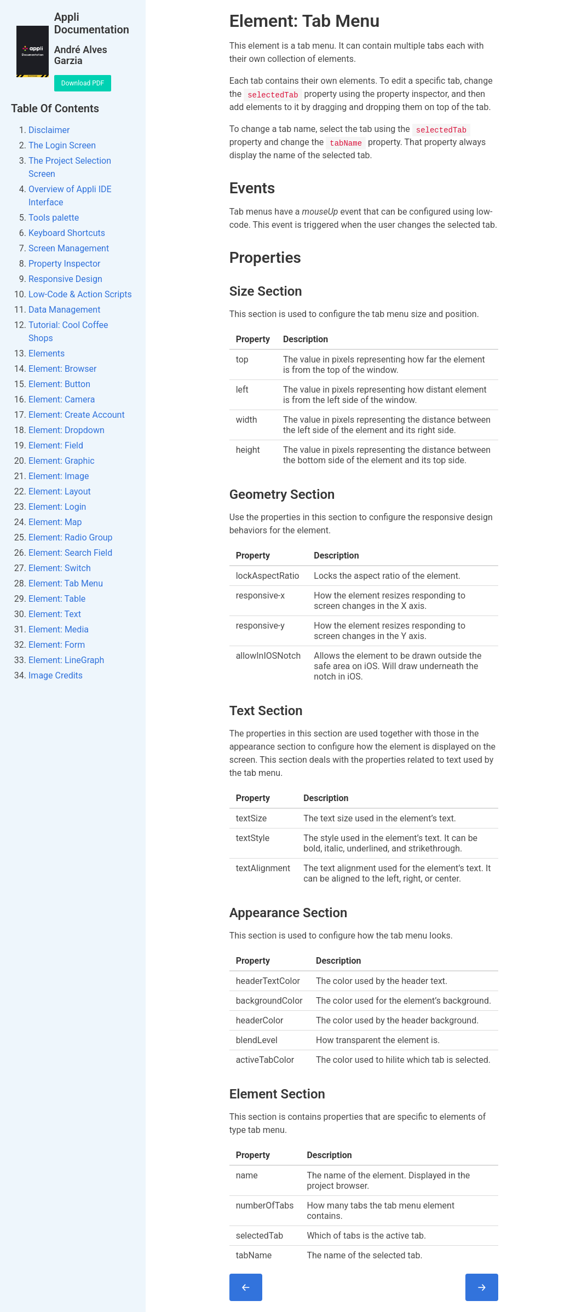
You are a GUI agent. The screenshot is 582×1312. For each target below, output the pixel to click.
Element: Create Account (76, 415)
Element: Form (56, 645)
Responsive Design (65, 279)
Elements (46, 353)
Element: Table (56, 599)
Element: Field (55, 445)
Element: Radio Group (70, 537)
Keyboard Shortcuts (66, 233)
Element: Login (57, 507)
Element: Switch (59, 568)
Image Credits (55, 675)
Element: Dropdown (66, 430)
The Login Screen (62, 145)
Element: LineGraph (66, 660)
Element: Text (54, 614)
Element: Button (59, 384)
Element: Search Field (70, 553)
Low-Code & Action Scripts (80, 294)
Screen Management (68, 248)
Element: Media (58, 629)
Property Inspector (64, 263)
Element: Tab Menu (65, 583)
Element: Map (55, 522)
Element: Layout (59, 491)
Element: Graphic (61, 461)
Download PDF (82, 83)
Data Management (64, 309)
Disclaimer (49, 130)
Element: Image (58, 476)
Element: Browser (62, 369)
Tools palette (53, 217)
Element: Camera (61, 399)
